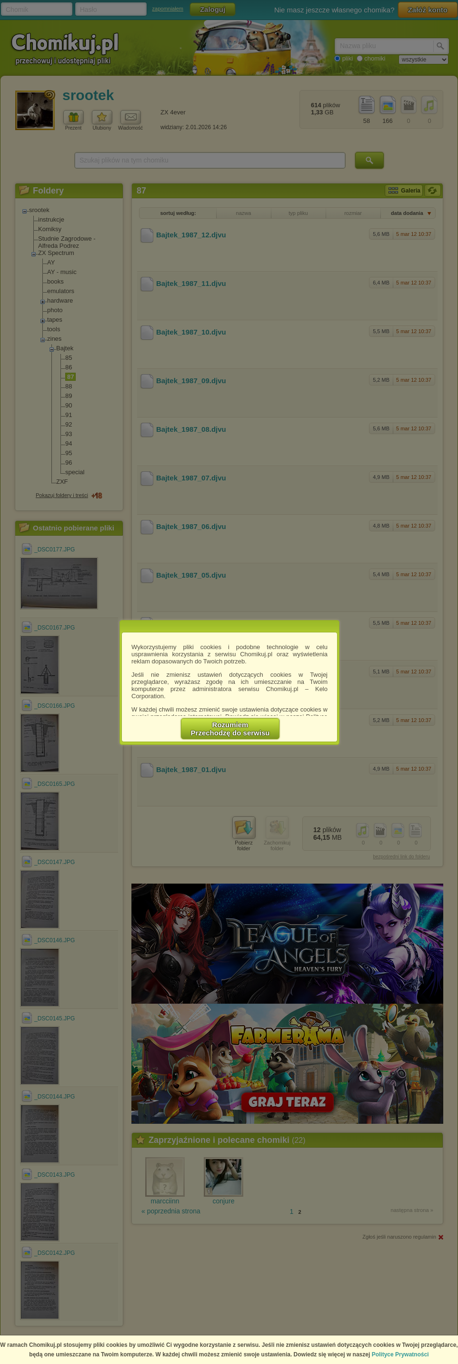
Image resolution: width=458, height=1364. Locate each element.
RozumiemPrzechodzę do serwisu (230, 729)
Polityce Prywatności (400, 1354)
